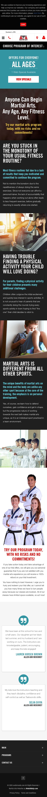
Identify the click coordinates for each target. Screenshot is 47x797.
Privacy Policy (14, 793)
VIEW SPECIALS (23, 79)
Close (23, 24)
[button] (24, 38)
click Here (37, 13)
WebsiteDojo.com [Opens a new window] (32, 788)
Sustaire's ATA (10, 32)
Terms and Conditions (28, 793)
